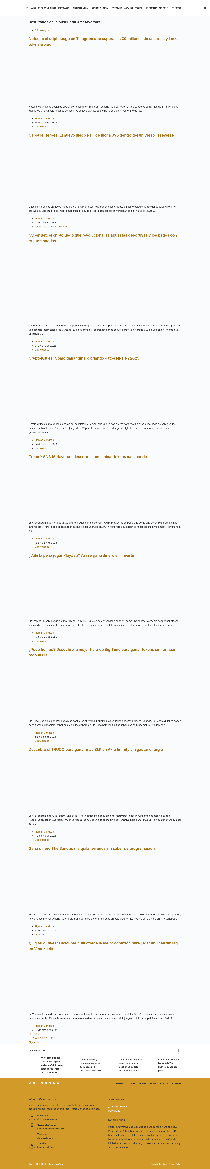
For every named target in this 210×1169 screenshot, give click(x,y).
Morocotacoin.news (47, 1147)
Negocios (165, 8)
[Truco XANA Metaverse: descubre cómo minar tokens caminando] (105, 491)
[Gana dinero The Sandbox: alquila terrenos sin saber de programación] (105, 883)
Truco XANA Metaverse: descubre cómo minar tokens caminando (88, 456)
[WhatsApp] (54, 1083)
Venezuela (40, 934)
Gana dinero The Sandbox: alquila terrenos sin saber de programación (92, 848)
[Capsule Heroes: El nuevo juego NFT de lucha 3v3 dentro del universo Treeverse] (105, 172)
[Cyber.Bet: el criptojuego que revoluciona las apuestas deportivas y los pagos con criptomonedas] (105, 285)
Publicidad (114, 1110)
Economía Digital (101, 8)
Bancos (142, 1083)
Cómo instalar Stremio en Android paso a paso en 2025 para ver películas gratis (130, 1065)
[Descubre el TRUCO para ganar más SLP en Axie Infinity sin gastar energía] (105, 784)
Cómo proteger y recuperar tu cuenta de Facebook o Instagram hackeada (90, 1065)
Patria (132, 1083)
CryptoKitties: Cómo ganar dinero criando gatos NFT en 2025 (84, 358)
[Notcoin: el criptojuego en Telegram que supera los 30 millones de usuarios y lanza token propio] (105, 77)
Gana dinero (120, 1083)
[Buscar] (205, 8)
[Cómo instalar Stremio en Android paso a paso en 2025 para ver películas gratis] (111, 1065)
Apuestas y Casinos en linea (51, 226)
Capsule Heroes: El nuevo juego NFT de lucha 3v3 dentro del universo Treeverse (101, 135)
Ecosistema (151, 8)
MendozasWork (55, 1164)
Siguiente (35, 1042)
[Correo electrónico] (58, 1083)
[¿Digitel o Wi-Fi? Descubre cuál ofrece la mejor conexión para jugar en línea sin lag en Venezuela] (105, 983)
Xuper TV (164, 1083)
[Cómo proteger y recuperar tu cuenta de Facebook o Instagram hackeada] (72, 1065)
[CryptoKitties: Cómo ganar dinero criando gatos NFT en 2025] (105, 393)
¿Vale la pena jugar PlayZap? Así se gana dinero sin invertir (81, 555)
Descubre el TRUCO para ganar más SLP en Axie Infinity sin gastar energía (96, 749)
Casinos (152, 1083)
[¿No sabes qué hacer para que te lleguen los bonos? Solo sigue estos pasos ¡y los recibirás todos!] (33, 1065)
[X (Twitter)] (34, 1083)
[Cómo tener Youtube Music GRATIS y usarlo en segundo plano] (151, 1065)
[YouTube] (50, 1083)
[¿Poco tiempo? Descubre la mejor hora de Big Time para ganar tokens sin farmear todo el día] (105, 689)
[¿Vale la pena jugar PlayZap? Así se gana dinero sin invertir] (105, 590)
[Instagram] (42, 1083)
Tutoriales (117, 8)
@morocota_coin (45, 1138)
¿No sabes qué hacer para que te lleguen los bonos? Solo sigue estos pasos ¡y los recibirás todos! (52, 1065)
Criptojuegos (64, 8)
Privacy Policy (174, 1164)
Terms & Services (158, 1164)
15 (52, 1038)
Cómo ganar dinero (47, 8)
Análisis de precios (134, 8)
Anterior (34, 1034)
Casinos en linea (82, 8)
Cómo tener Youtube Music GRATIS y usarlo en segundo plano (169, 1065)
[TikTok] (38, 1083)
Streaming (31, 8)
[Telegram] (30, 1083)
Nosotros (178, 8)
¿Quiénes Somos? (118, 1106)
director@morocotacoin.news (52, 1128)
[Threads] (46, 1083)
